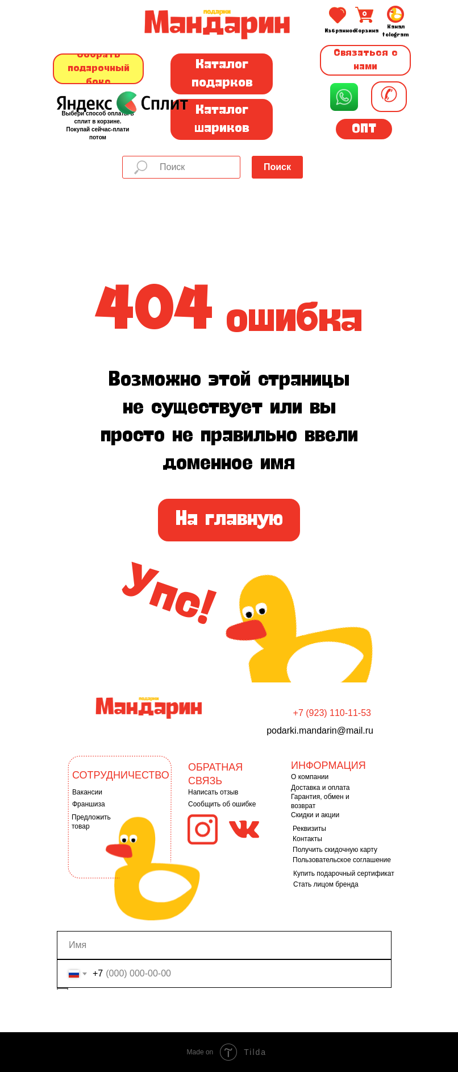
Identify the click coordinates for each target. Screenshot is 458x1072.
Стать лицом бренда (326, 884)
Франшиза (88, 804)
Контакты (307, 839)
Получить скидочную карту (335, 850)
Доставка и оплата (320, 788)
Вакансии (87, 792)
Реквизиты (309, 829)
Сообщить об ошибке (222, 804)
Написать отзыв (213, 792)
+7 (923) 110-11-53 (332, 713)
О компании (309, 777)
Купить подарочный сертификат (343, 874)
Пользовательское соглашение (342, 860)
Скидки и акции (315, 815)
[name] (224, 945)
